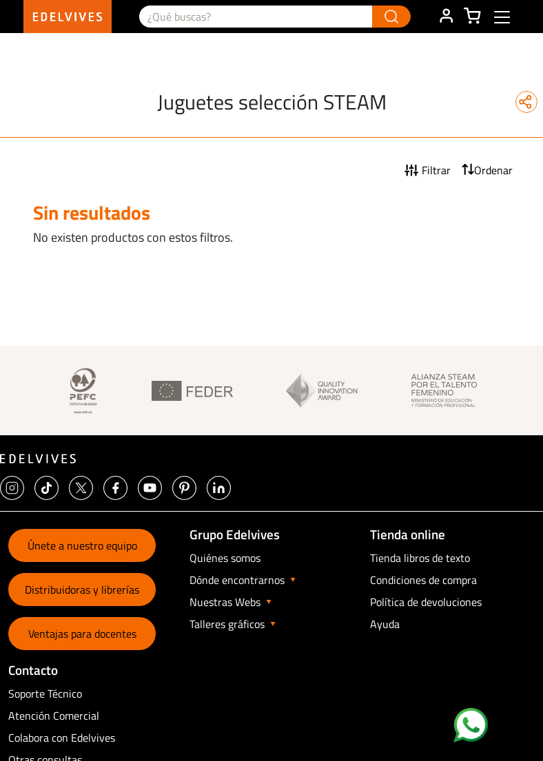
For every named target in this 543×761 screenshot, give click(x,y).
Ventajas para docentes (82, 633)
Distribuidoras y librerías (82, 589)
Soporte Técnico (45, 693)
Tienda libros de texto (420, 558)
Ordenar (493, 170)
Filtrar (436, 170)
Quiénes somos (224, 558)
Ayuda (385, 624)
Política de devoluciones (426, 602)
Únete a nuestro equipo (82, 545)
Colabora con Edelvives (61, 737)
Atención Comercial (53, 715)
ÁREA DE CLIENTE (446, 16)
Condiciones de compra (423, 580)
